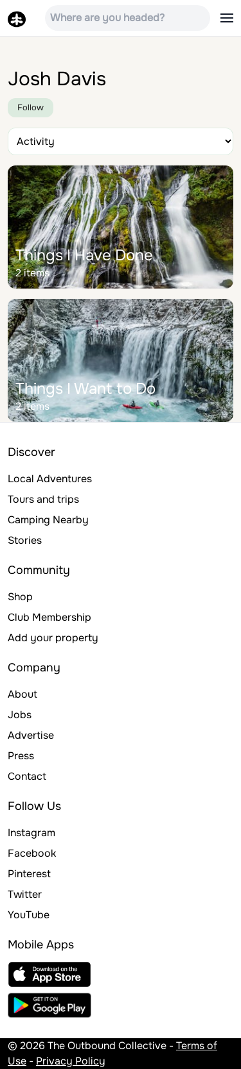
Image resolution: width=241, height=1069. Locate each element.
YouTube (28, 915)
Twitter (25, 894)
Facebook (32, 853)
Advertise (31, 735)
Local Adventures (50, 478)
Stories (25, 540)
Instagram (31, 832)
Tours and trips (43, 499)
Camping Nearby (48, 519)
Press (21, 755)
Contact (27, 776)
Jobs (19, 714)
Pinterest (29, 873)
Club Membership (49, 617)
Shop (20, 596)
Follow (30, 107)
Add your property (53, 637)
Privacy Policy (70, 1061)
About (22, 694)
